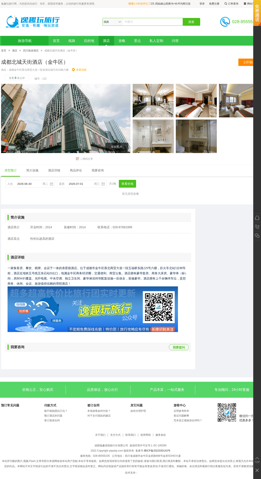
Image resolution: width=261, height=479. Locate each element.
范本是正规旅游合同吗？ (188, 420)
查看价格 (127, 183)
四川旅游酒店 (31, 50)
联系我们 (130, 435)
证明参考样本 (181, 410)
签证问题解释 (181, 415)
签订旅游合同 (52, 420)
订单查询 (231, 4)
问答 (175, 41)
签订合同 (93, 405)
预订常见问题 (10, 405)
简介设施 (32, 170)
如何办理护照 (138, 410)
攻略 (121, 41)
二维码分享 (84, 158)
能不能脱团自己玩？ (56, 410)
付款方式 (50, 405)
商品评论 (76, 170)
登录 (202, 3)
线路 (71, 41)
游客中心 (180, 405)
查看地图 (79, 69)
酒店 (106, 41)
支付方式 (115, 435)
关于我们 (100, 435)
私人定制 (156, 41)
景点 (137, 41)
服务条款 (161, 435)
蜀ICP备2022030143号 (157, 450)
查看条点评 (17, 78)
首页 (56, 41)
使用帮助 (145, 435)
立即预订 (249, 62)
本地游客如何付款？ (99, 410)
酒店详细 (54, 170)
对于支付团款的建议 (99, 415)
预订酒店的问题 (53, 415)
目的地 (89, 41)
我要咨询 (98, 170)
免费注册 (214, 3)
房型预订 (11, 170)
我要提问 (179, 347)
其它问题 (136, 405)
